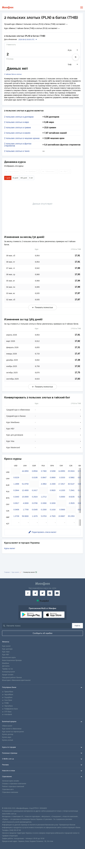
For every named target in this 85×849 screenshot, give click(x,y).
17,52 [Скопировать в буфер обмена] (77, 366)
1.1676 (35, 516)
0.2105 (80, 490)
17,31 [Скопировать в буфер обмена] (77, 347)
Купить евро (6, 737)
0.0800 (53, 477)
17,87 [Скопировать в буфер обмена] (77, 293)
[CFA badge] (8, 802)
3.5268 (53, 471)
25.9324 (71, 471)
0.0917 (16, 503)
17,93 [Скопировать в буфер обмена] (77, 274)
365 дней (23, 178)
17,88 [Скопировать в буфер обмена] (77, 268)
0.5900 (62, 510)
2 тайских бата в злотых (13, 74)
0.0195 (35, 477)
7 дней (7, 178)
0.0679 (80, 503)
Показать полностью (42, 307)
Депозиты (6, 666)
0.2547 (80, 497)
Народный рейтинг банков (12, 677)
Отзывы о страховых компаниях (14, 784)
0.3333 (62, 477)
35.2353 (71, 516)
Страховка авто (8, 789)
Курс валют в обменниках (11, 729)
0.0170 (80, 477)
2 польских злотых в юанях (17, 133)
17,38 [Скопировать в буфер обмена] (77, 360)
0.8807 (80, 484)
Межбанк (5, 663)
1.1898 (16, 484)
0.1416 (53, 510)
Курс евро (6, 652)
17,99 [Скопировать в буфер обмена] (77, 287)
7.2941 (72, 490)
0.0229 (16, 477)
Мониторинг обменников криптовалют (16, 680)
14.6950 (61, 471)
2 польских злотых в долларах (19, 117)
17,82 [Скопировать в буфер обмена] (77, 341)
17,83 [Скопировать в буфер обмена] (77, 379)
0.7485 (80, 471)
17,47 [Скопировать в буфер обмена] (77, 354)
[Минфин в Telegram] (35, 593)
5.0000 (62, 497)
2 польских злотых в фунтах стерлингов (17, 145)
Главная (7, 572)
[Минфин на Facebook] (27, 593)
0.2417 (35, 490)
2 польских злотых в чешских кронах (22, 138)
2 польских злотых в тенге (16, 151)
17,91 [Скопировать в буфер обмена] (77, 255)
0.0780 (35, 503)
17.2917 (61, 484)
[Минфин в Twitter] (42, 593)
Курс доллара (7, 649)
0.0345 (35, 510)
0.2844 (16, 490)
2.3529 (72, 503)
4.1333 (62, 490)
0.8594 (35, 471)
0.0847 (44, 477)
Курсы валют (9, 548)
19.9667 (61, 516)
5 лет (31, 178)
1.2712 (44, 497)
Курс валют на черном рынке (13, 732)
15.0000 (25, 497)
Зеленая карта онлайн (10, 781)
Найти (77, 626)
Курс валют (6, 646)
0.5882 (72, 477)
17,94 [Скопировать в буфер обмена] (77, 281)
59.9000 (25, 516)
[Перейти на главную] (7, 7)
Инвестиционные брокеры (12, 660)
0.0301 (80, 510)
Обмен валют (7, 726)
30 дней (15, 178)
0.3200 (53, 503)
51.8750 (25, 484)
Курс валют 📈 (16, 572)
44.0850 (25, 471)
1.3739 (16, 516)
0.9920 (53, 490)
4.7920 (53, 516)
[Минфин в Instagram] (49, 593)
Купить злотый (7, 740)
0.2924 (35, 497)
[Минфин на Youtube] (57, 593)
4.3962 (44, 484)
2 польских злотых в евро (16, 122)
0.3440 (16, 497)
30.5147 (71, 484)
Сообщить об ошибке (42, 633)
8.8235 (72, 497)
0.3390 (44, 503)
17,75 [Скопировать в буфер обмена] (77, 372)
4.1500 (53, 484)
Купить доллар (7, 734)
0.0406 (16, 510)
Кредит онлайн (7, 675)
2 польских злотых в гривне (17, 128)
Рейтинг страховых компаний (13, 786)
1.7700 (26, 510)
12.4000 (25, 490)
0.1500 (44, 510)
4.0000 (26, 503)
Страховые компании (10, 792)
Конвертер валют (8, 672)
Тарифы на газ (7, 669)
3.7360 (44, 471)
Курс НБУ (5, 655)
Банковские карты (9, 657)
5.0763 (44, 516)
